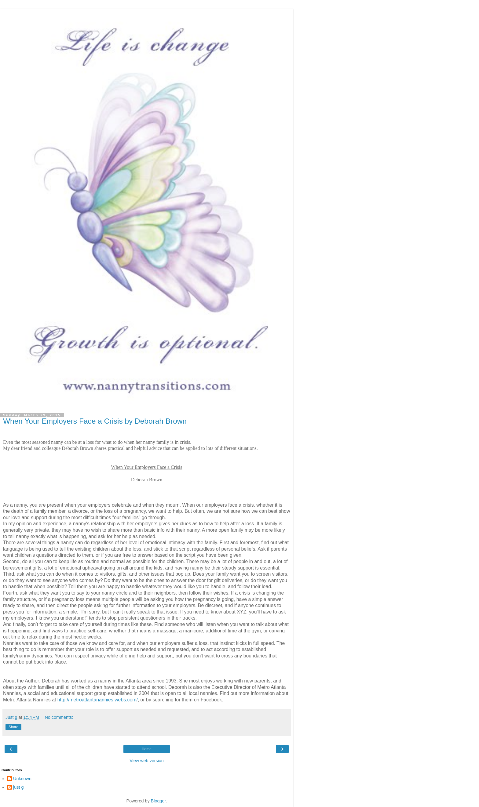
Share (13, 727)
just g (18, 787)
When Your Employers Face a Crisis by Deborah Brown (95, 421)
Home (147, 749)
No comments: (59, 717)
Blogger (158, 800)
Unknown (22, 778)
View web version (147, 760)
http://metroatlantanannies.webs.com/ (97, 699)
